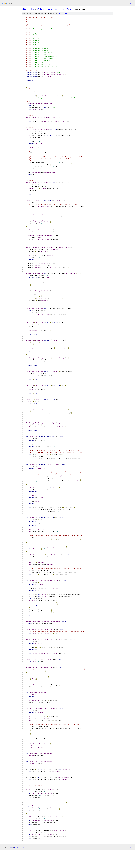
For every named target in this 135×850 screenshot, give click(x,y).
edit (65, 14)
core (64, 9)
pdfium (24, 9)
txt (127, 847)
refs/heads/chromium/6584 (47, 9)
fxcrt (69, 9)
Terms (22, 847)
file (60, 14)
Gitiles (11, 847)
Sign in (131, 3)
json (131, 847)
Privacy (16, 847)
